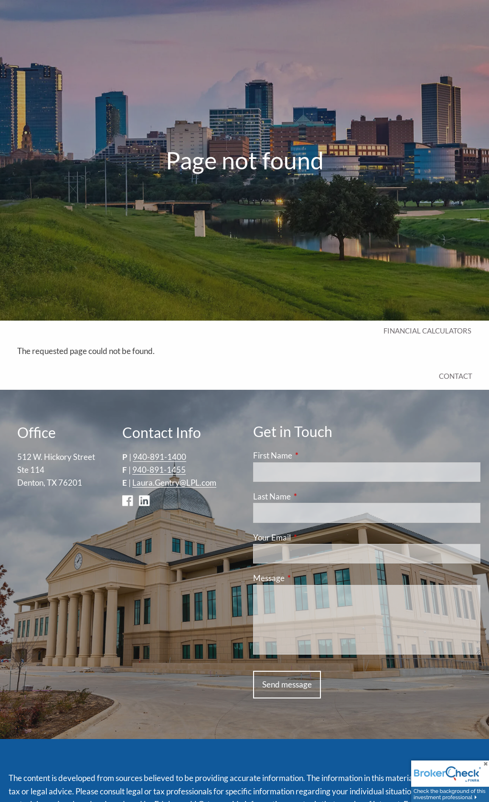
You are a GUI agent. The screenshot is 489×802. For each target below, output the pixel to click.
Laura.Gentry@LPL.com (174, 483)
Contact (455, 376)
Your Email (309, 537)
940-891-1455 (159, 470)
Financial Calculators (427, 330)
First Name (309, 456)
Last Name (309, 496)
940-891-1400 (159, 457)
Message (306, 578)
